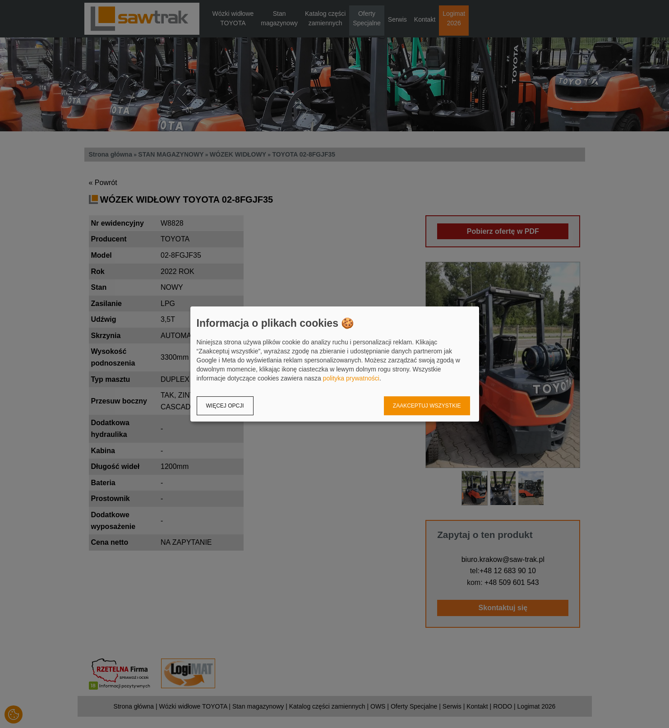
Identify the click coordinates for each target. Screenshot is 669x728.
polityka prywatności (351, 378)
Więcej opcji (225, 406)
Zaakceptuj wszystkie (427, 406)
